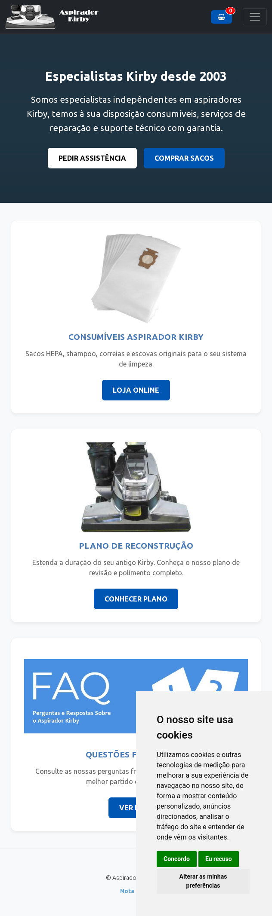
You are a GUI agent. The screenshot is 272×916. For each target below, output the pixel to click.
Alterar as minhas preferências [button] (203, 881)
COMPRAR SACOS (184, 158)
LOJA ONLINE (136, 390)
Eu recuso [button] (218, 858)
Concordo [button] (177, 858)
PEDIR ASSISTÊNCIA (92, 158)
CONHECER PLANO (136, 599)
